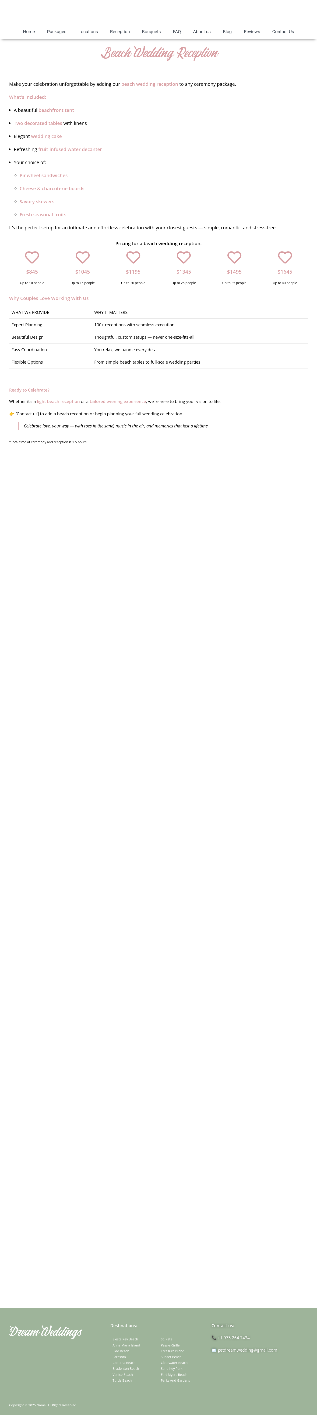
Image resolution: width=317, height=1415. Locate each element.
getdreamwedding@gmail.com (247, 1350)
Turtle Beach (122, 1380)
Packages (57, 31)
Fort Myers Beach (174, 1374)
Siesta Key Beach (125, 1339)
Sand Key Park (172, 1368)
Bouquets (151, 31)
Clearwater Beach (174, 1362)
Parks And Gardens (175, 1380)
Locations (88, 31)
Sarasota (119, 1357)
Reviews (252, 31)
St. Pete (166, 1339)
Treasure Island (172, 1351)
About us (202, 31)
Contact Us (283, 31)
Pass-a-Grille (170, 1345)
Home (29, 31)
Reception (120, 31)
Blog (227, 31)
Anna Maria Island (126, 1345)
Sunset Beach (171, 1357)
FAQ (177, 31)
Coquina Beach (124, 1362)
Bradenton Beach (126, 1368)
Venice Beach (123, 1374)
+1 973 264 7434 (234, 1337)
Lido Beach (121, 1351)
